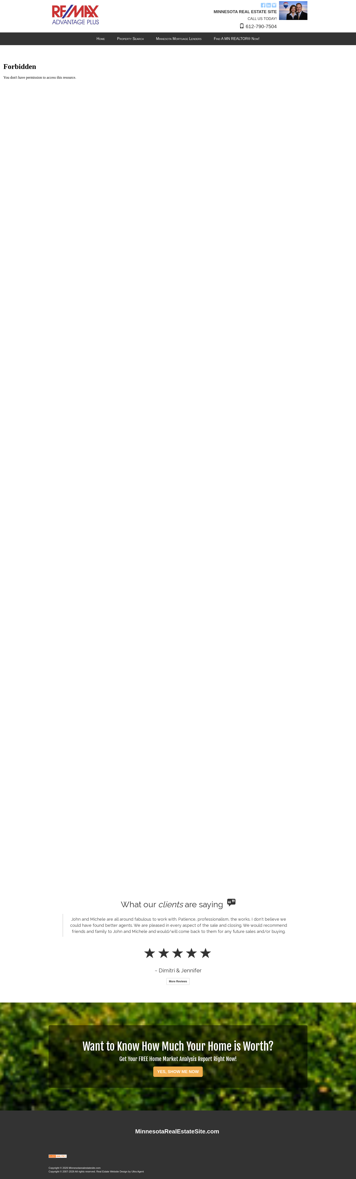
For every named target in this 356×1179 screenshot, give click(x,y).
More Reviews (178, 981)
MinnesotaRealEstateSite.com (177, 1131)
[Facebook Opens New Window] (263, 5)
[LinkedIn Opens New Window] (268, 5)
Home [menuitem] (100, 39)
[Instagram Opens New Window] (274, 5)
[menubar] (178, 39)
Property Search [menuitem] (130, 39)
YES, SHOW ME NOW (178, 1071)
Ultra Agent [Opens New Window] (137, 1171)
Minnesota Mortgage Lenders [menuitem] (179, 39)
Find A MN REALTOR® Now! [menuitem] (237, 39)
